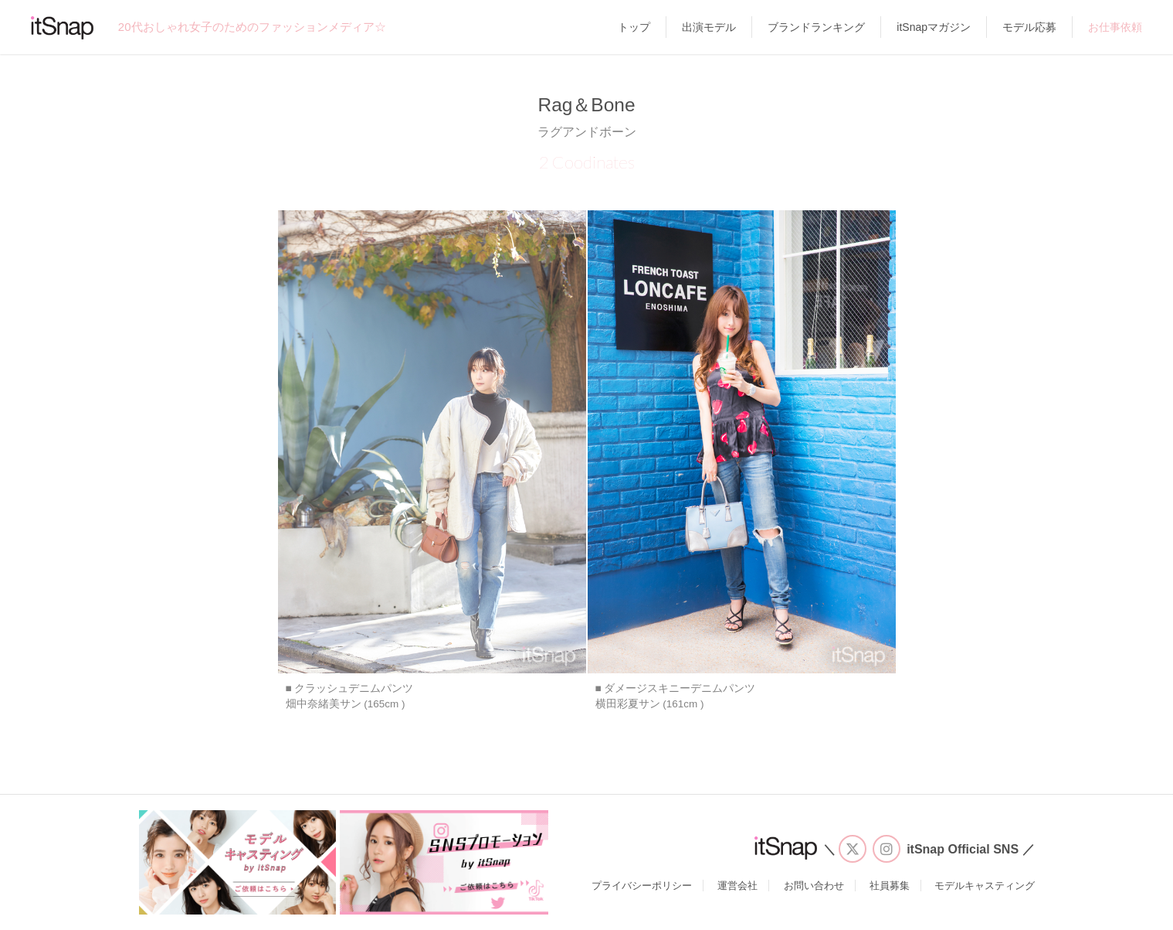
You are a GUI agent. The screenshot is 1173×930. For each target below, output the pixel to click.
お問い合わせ (814, 885)
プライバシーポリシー (642, 885)
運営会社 (737, 885)
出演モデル (709, 27)
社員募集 (890, 885)
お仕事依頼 (1115, 27)
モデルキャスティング (984, 885)
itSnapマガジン (934, 27)
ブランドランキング (816, 27)
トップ (634, 27)
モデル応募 (1029, 27)
